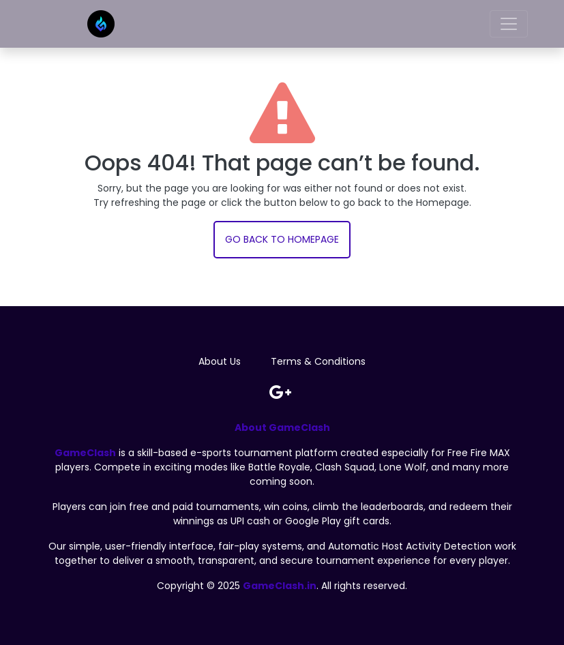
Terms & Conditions (318, 361)
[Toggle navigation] (509, 24)
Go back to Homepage (282, 239)
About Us (219, 361)
